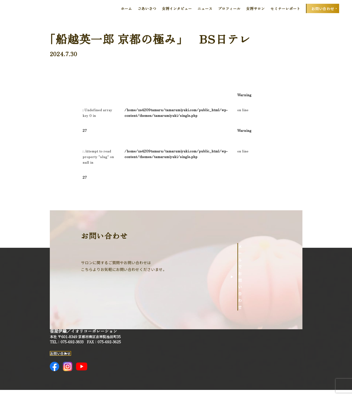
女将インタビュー (177, 8)
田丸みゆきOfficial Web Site (27, 8)
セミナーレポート (285, 8)
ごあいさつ (147, 8)
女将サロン (255, 8)
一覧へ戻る (253, 177)
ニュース (204, 8)
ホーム (126, 8)
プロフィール (229, 8)
